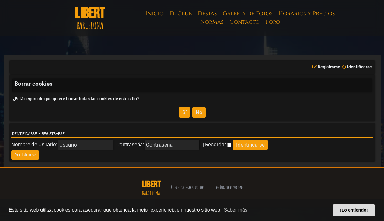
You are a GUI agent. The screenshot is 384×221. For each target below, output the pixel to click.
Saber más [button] (235, 209)
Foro (273, 22)
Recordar (218, 144)
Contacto (244, 22)
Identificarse (24, 134)
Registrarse (53, 134)
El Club (181, 13)
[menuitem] (357, 67)
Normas (211, 22)
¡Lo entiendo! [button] (354, 210)
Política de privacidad (229, 187)
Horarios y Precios (306, 13)
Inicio (155, 13)
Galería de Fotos (247, 13)
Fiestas (207, 13)
